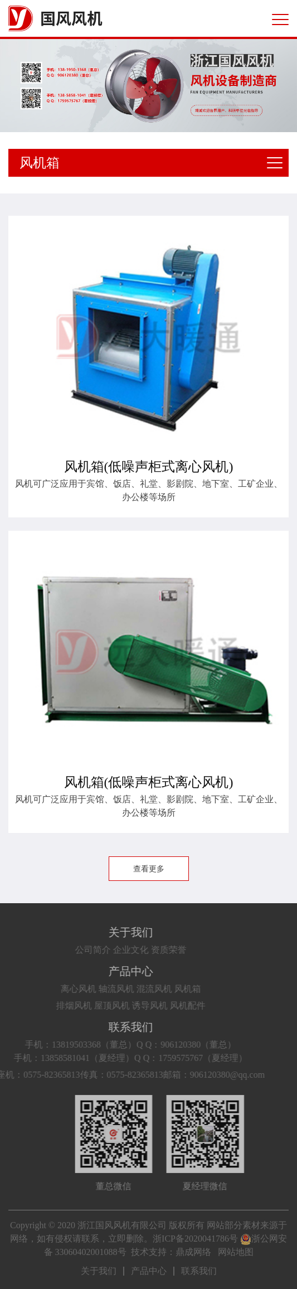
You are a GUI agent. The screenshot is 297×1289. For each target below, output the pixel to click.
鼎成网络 (193, 1252)
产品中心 (123, 971)
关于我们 (123, 932)
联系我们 (123, 1027)
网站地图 (236, 1252)
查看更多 (148, 869)
